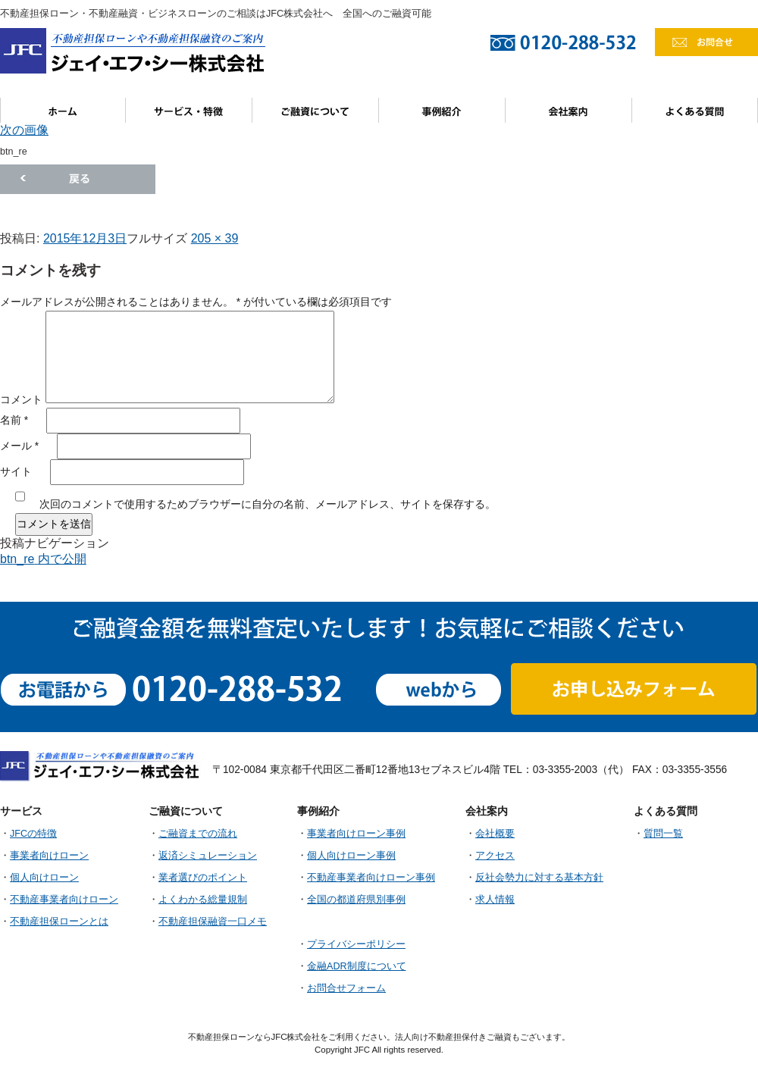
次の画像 (24, 130)
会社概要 (495, 833)
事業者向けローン (49, 855)
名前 (14, 420)
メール (19, 446)
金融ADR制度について (356, 966)
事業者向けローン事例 (356, 833)
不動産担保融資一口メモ (212, 921)
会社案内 (569, 110)
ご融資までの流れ (197, 833)
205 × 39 (215, 238)
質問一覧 (663, 833)
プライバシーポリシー (356, 944)
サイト (16, 471)
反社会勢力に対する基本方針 (539, 877)
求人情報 (495, 899)
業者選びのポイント (202, 877)
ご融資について (315, 110)
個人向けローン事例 (351, 855)
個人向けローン (44, 877)
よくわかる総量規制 (202, 899)
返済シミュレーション (207, 855)
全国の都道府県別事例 (356, 899)
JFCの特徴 (33, 833)
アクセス (495, 855)
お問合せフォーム (346, 988)
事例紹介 (442, 110)
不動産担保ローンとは (59, 921)
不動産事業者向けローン (64, 899)
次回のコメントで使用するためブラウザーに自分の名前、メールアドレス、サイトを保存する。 (267, 504)
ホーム (63, 110)
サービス (189, 110)
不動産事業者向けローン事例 (371, 877)
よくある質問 (695, 110)
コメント (21, 399)
